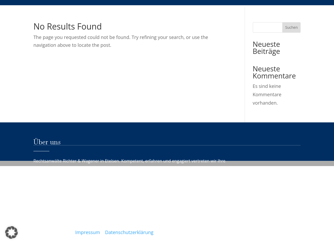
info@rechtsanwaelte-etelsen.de (120, 224)
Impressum (87, 232)
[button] (11, 232)
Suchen (291, 27)
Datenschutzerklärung (129, 232)
